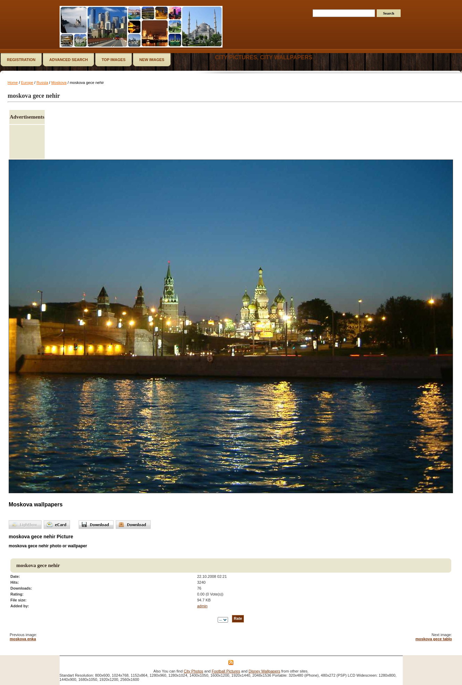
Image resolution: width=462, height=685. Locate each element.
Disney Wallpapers (264, 671)
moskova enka (23, 639)
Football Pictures (226, 671)
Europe (27, 82)
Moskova (59, 82)
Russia (42, 82)
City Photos (193, 671)
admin (202, 606)
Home (13, 82)
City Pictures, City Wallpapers (263, 57)
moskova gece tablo (434, 639)
